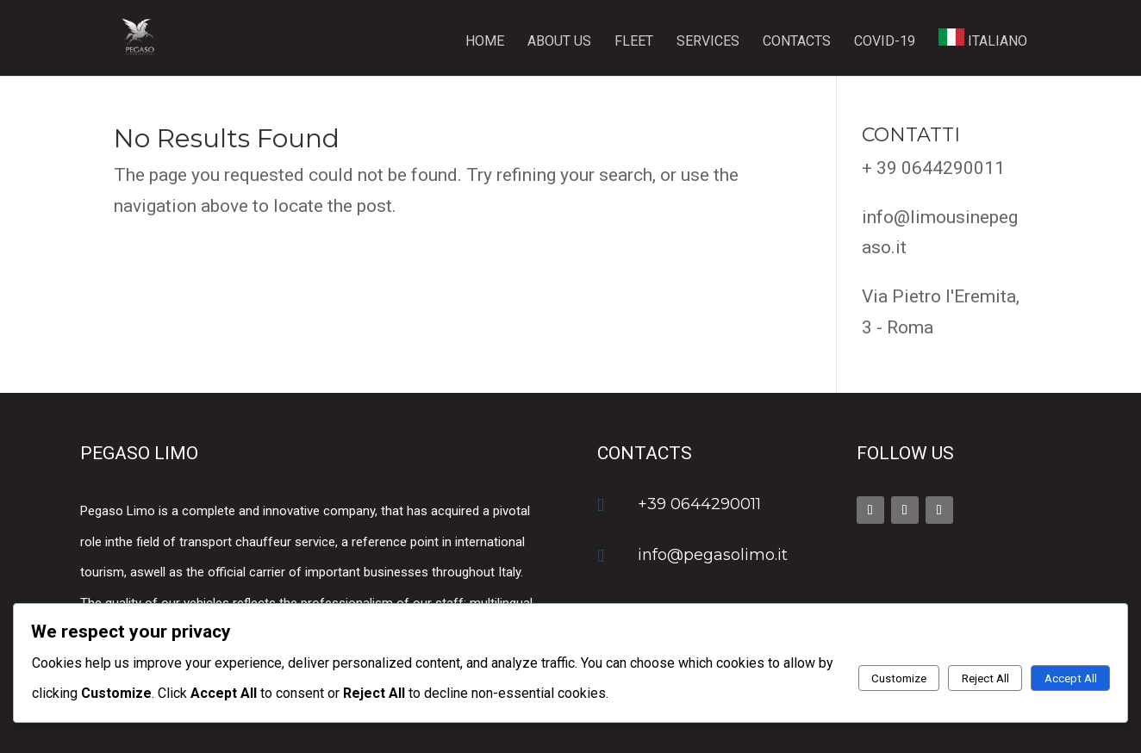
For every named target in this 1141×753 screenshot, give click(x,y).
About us (559, 42)
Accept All (1070, 678)
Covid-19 (884, 42)
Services (707, 42)
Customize (898, 678)
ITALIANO (982, 38)
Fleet (633, 42)
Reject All (985, 678)
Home (484, 42)
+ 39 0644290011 (933, 168)
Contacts (797, 42)
